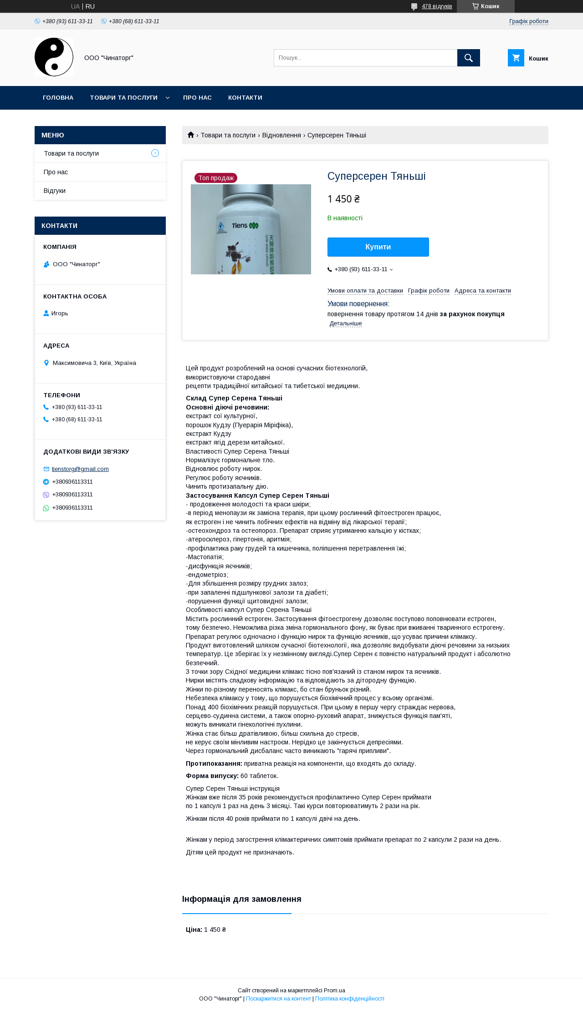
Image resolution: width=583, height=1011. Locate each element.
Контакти (245, 97)
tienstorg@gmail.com (80, 468)
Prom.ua (334, 990)
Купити (378, 247)
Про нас (197, 97)
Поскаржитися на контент (278, 999)
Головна (58, 97)
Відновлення (281, 135)
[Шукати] (468, 57)
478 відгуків (437, 6)
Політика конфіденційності (349, 999)
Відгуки (55, 190)
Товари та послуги (124, 97)
